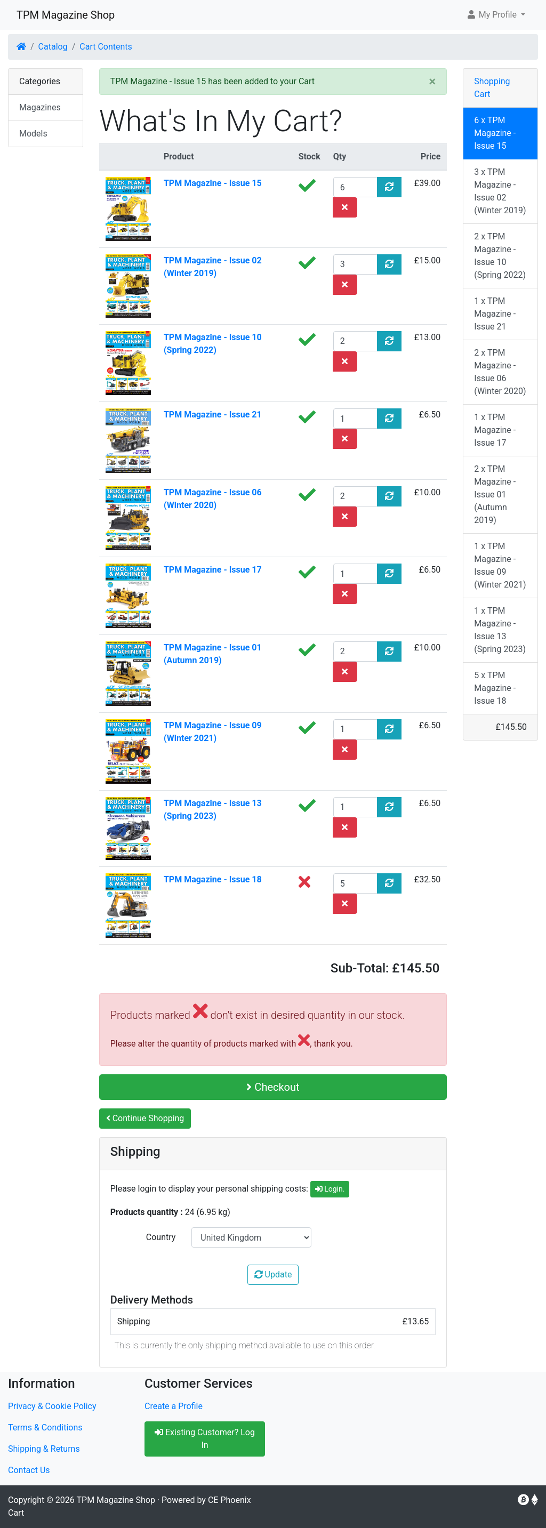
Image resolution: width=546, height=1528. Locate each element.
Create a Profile (173, 1406)
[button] (495, 15)
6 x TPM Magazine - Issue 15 (495, 133)
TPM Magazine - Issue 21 (213, 414)
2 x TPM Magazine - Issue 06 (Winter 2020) (500, 372)
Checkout (272, 1087)
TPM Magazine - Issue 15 (213, 183)
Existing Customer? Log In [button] (205, 1438)
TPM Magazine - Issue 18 (213, 879)
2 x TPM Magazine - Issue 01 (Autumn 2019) (495, 494)
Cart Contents (105, 47)
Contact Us (29, 1470)
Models (33, 133)
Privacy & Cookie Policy (52, 1406)
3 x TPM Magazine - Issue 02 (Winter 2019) (500, 191)
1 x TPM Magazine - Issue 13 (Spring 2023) (500, 630)
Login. (330, 1189)
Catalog (53, 47)
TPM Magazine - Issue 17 (213, 570)
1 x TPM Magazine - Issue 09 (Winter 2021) (500, 565)
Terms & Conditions (45, 1427)
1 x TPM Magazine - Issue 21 (495, 314)
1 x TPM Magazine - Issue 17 (495, 430)
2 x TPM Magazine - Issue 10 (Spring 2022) (500, 255)
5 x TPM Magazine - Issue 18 (495, 688)
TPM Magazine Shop (66, 15)
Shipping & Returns (44, 1449)
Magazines (40, 107)
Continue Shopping (145, 1118)
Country (161, 1237)
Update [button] (273, 1274)
